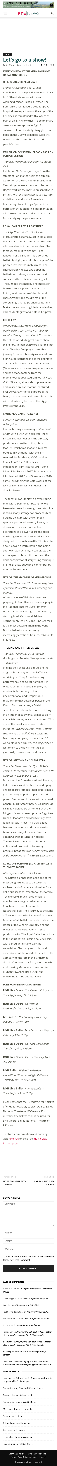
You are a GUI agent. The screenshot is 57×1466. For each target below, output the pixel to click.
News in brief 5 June (12, 1416)
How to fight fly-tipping (14, 1183)
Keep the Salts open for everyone (32, 1298)
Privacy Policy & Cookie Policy (23, 1457)
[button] (5, 13)
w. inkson (7, 1341)
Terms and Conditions (36, 1454)
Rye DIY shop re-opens (44, 1183)
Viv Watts (10, 65)
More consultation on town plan (18, 1409)
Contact (42, 1457)
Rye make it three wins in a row (18, 1437)
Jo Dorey (7, 1351)
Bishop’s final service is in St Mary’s (19, 1402)
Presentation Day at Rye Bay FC (18, 1444)
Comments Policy (16, 1454)
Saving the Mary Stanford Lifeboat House (23, 1388)
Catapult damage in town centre (18, 1395)
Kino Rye (14, 1138)
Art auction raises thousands (17, 1423)
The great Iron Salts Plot (27, 1305)
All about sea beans (30, 1325)
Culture (7, 54)
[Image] (28, 5)
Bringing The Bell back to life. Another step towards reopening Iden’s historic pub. (27, 1379)
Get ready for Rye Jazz (14, 1430)
